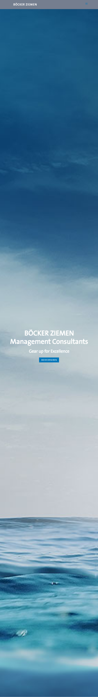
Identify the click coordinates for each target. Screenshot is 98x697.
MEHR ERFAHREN (49, 360)
